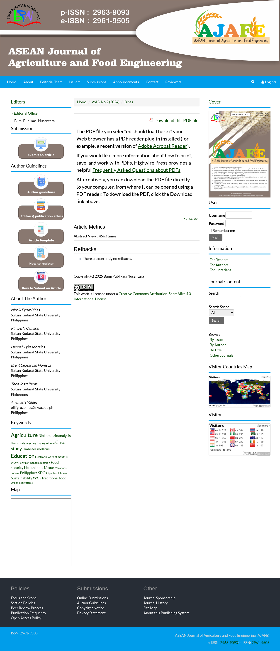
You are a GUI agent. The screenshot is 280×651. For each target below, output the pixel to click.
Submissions (96, 82)
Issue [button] (74, 82)
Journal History (156, 603)
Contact (152, 82)
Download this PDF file (176, 120)
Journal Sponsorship (159, 598)
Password (216, 224)
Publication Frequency (28, 613)
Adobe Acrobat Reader (162, 146)
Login (268, 82)
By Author (218, 345)
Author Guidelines (91, 603)
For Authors (219, 265)
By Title (216, 350)
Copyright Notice (90, 608)
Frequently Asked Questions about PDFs (136, 170)
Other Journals (221, 355)
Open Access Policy (26, 618)
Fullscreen (191, 218)
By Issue (216, 340)
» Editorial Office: (24, 113)
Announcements (126, 82)
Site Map (150, 608)
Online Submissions (92, 598)
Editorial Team (51, 82)
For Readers (219, 260)
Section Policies (23, 603)
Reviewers (173, 82)
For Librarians (220, 270)
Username (217, 215)
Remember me (223, 231)
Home (12, 82)
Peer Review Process (27, 608)
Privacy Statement (91, 613)
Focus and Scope (24, 598)
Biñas (128, 102)
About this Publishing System (166, 613)
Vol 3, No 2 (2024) (105, 102)
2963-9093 (229, 643)
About (28, 82)
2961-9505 (260, 643)
